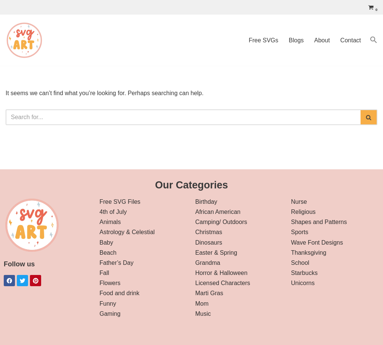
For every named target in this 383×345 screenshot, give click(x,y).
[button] (373, 40)
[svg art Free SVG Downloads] (24, 40)
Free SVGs (263, 40)
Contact (350, 40)
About (322, 40)
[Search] (183, 117)
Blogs (296, 40)
